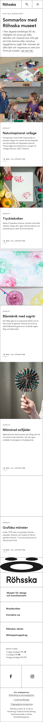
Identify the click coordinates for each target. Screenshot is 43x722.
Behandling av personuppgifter (21, 695)
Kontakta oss (13, 615)
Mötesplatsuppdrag (16, 635)
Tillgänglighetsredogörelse (21, 704)
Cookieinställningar (21, 700)
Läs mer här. (27, 51)
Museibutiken (13, 609)
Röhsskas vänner (15, 629)
